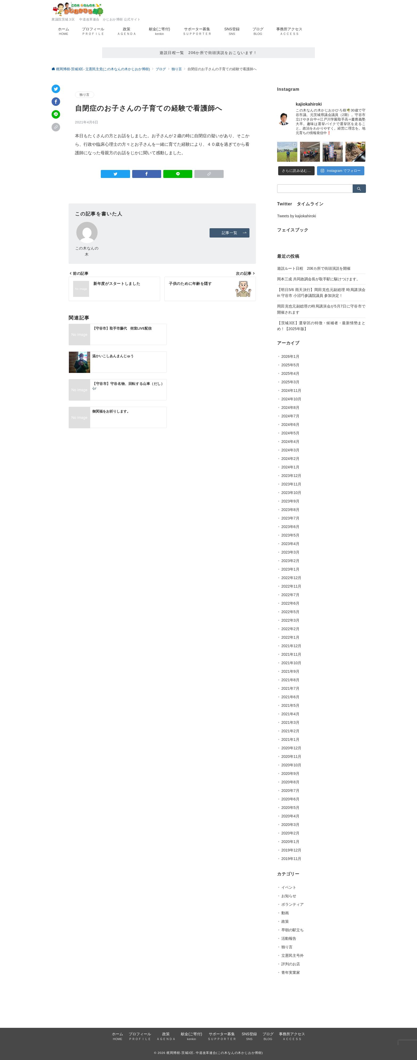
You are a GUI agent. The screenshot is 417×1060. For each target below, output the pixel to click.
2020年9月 (290, 773)
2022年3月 (290, 620)
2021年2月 (290, 731)
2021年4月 (290, 714)
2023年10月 (291, 492)
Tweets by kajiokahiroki (296, 216)
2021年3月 (290, 722)
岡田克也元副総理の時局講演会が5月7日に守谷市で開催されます (321, 309)
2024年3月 (290, 450)
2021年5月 (290, 705)
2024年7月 (290, 416)
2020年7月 (290, 790)
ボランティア (292, 904)
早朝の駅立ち (292, 930)
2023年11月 (291, 484)
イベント (288, 887)
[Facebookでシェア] (56, 101)
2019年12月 (291, 850)
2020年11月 (291, 756)
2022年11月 (291, 586)
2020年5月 (290, 807)
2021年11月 (291, 654)
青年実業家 (290, 972)
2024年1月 (290, 467)
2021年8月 (290, 680)
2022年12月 (291, 578)
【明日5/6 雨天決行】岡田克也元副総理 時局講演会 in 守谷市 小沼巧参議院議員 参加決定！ (321, 293)
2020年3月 (290, 824)
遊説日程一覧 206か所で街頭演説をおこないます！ (208, 53)
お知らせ (288, 896)
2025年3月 (290, 382)
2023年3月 (290, 552)
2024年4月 (290, 441)
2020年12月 (291, 748)
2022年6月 (290, 603)
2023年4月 (290, 544)
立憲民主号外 (292, 955)
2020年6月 (290, 799)
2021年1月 (290, 739)
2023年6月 (290, 527)
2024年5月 (290, 433)
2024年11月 (291, 390)
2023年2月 (290, 561)
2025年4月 (290, 373)
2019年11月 (291, 859)
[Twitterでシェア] (56, 89)
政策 (285, 921)
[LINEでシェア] (56, 114)
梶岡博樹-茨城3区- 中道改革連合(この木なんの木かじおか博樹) (214, 1052)
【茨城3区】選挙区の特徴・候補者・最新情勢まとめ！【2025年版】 (321, 326)
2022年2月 (290, 629)
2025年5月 (290, 365)
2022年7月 (290, 595)
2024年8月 (290, 407)
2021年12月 (291, 646)
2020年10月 (291, 765)
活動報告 (288, 938)
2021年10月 (291, 663)
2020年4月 (290, 816)
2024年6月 (290, 424)
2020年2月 (290, 833)
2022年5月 (290, 612)
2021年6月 (290, 697)
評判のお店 (290, 964)
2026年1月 (290, 356)
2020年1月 (290, 841)
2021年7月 (290, 688)
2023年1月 (290, 569)
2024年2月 (290, 458)
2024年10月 (291, 399)
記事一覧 (235, 233)
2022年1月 (290, 637)
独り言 (85, 94)
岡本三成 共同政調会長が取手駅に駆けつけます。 (318, 279)
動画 (285, 913)
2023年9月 (290, 501)
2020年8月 (290, 782)
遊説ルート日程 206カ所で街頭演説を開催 (314, 268)
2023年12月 (291, 475)
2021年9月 (290, 671)
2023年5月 (290, 535)
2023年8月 (290, 510)
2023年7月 (290, 518)
